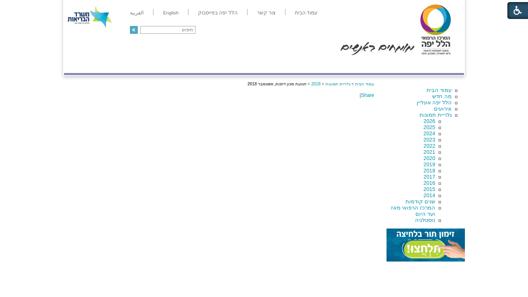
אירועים (443, 109)
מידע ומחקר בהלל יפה (236, 64)
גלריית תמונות (436, 115)
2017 (429, 177)
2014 (429, 195)
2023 (429, 140)
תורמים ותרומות (118, 64)
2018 (429, 170)
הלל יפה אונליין (434, 102)
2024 (429, 133)
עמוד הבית (439, 90)
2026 (429, 121)
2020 (429, 158)
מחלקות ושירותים (390, 64)
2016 (429, 183)
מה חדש (442, 96)
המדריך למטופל (292, 64)
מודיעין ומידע (440, 64)
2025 (429, 127)
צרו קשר (77, 64)
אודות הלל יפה (340, 64)
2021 (429, 152)
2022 (429, 146)
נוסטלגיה (425, 220)
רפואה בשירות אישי (174, 64)
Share (367, 95)
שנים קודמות (420, 201)
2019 (429, 164)
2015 (429, 189)
